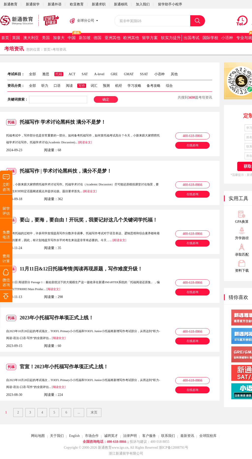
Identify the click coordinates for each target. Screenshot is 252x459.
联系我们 (168, 436)
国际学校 (210, 38)
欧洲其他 (131, 38)
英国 (16, 38)
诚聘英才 (111, 436)
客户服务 (149, 436)
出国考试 (191, 38)
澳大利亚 (31, 38)
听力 (44, 86)
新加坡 (85, 38)
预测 (106, 86)
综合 (169, 86)
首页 (5, 38)
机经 (118, 86)
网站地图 (38, 436)
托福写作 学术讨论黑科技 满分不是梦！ (56, 122)
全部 (32, 86)
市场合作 (92, 436)
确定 (105, 99)
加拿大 (59, 38)
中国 (72, 38)
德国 (97, 38)
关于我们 (57, 436)
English (74, 436)
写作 (81, 86)
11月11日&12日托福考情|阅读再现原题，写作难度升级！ (74, 269)
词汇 (94, 86)
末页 (94, 412)
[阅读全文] (85, 142)
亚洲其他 (112, 38)
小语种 (227, 38)
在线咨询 (192, 145)
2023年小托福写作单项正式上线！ (50, 318)
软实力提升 (171, 38)
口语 (57, 86)
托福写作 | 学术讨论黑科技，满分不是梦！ (59, 171)
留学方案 (150, 38)
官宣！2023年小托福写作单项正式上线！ (57, 367)
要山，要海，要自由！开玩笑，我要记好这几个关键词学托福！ (82, 220)
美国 (46, 38)
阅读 (69, 86)
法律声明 (130, 436)
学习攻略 (134, 86)
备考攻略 (153, 86)
